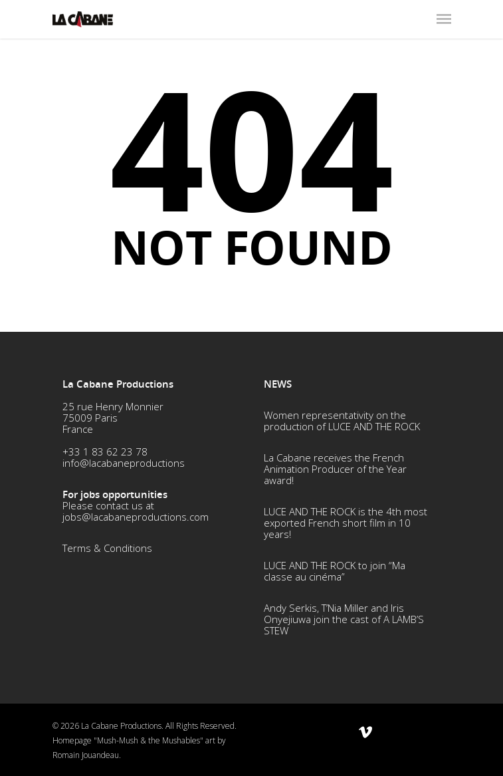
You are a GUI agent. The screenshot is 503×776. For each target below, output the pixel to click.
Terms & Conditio (101, 548)
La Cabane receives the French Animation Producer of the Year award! (335, 469)
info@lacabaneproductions (123, 462)
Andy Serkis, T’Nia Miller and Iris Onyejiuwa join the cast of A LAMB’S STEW (344, 619)
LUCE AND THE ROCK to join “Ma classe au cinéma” (334, 571)
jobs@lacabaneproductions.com (135, 516)
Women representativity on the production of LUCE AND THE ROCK (342, 420)
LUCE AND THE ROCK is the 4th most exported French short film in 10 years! (345, 523)
